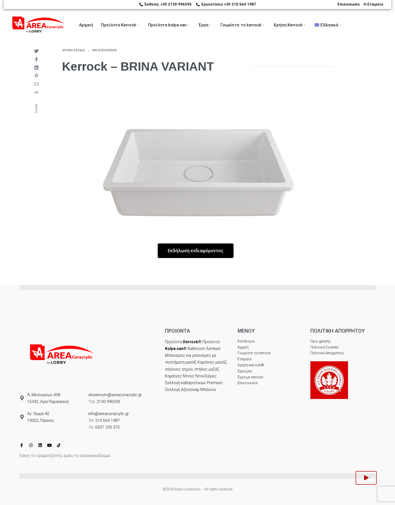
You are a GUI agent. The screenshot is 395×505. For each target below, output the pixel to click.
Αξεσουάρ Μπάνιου (198, 389)
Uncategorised (104, 50)
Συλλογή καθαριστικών (185, 382)
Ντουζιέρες (206, 376)
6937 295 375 (107, 427)
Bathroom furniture (204, 348)
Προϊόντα (183, 341)
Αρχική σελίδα (73, 50)
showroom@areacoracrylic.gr (115, 394)
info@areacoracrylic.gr (108, 413)
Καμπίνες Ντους (179, 376)
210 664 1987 (107, 420)
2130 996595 (108, 401)
